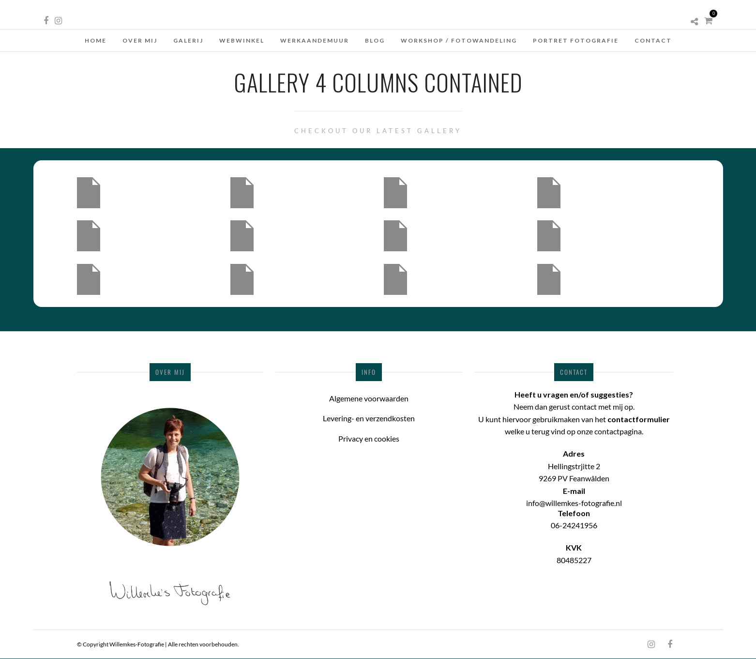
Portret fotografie (576, 40)
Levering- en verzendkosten (369, 418)
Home (95, 40)
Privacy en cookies (368, 438)
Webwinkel (241, 40)
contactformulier (638, 419)
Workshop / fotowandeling (459, 40)
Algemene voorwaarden (368, 398)
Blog (375, 40)
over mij (139, 40)
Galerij (188, 40)
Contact (653, 40)
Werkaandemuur (314, 40)
